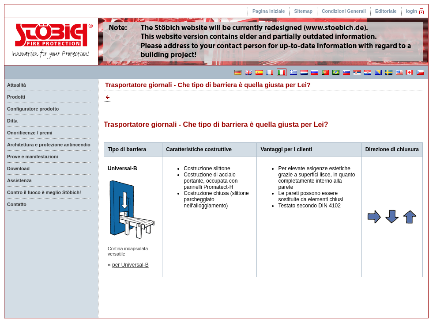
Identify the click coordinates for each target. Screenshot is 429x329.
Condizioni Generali (344, 11)
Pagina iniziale (268, 11)
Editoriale (386, 11)
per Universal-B (130, 265)
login (411, 11)
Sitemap (303, 11)
